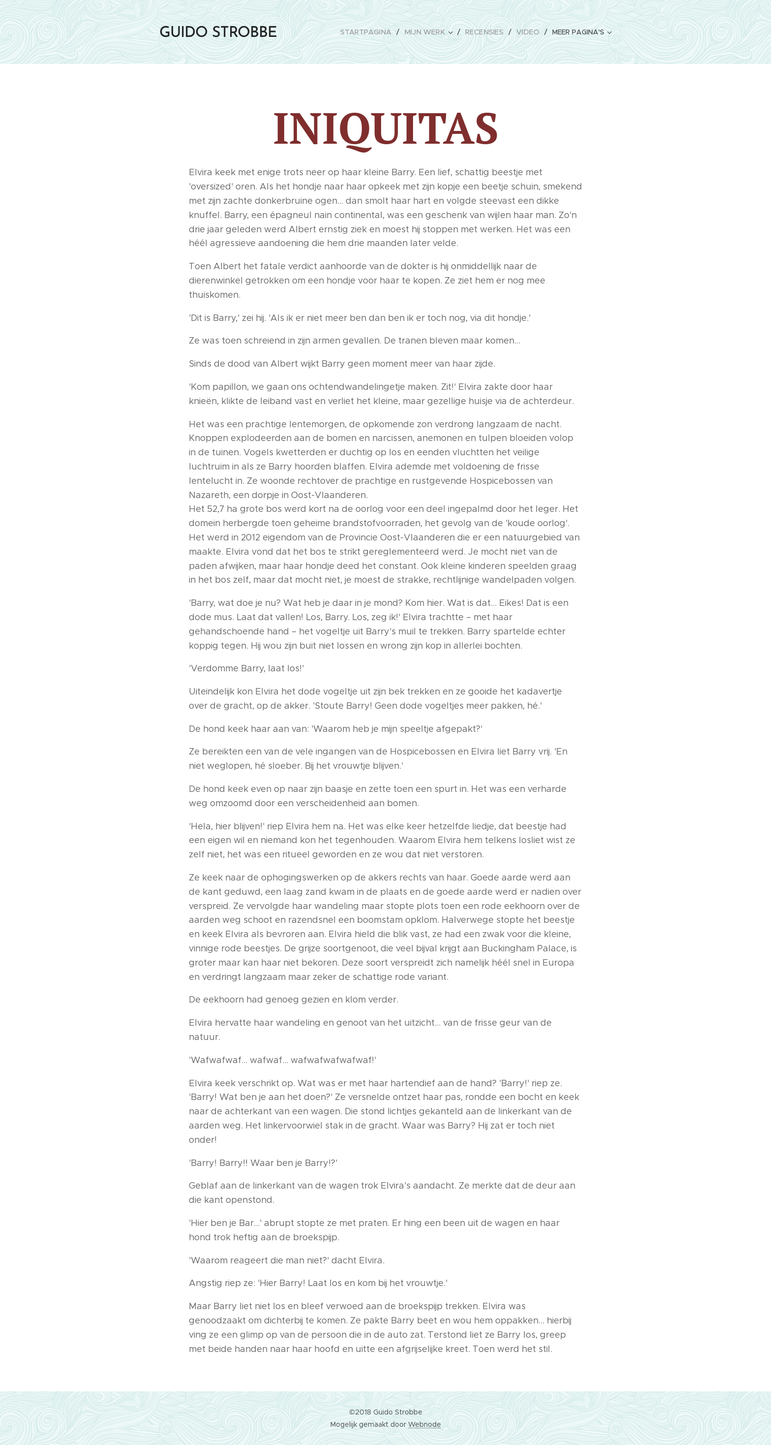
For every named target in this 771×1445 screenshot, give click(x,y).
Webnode (424, 1424)
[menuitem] (401, 32)
